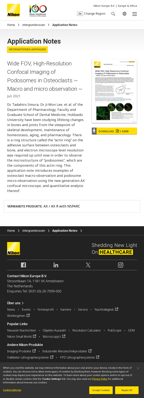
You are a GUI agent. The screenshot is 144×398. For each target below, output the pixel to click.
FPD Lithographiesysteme (77, 357)
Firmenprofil (46, 309)
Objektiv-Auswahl (54, 330)
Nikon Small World (19, 336)
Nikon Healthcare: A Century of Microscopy (38, 10)
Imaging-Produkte (19, 351)
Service (83, 309)
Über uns (13, 303)
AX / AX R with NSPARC (62, 206)
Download (114, 131)
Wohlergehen (16, 316)
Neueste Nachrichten (21, 330)
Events (26, 309)
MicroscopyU (52, 336)
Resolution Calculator (86, 330)
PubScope (114, 330)
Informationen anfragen (27, 49)
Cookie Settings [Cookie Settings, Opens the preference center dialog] (12, 391)
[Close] (138, 370)
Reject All (127, 391)
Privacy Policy (99, 380)
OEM (131, 330)
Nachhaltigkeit (104, 309)
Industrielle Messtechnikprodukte (64, 351)
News (11, 309)
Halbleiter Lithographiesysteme (28, 357)
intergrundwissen (33, 25)
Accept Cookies (101, 391)
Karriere (65, 309)
